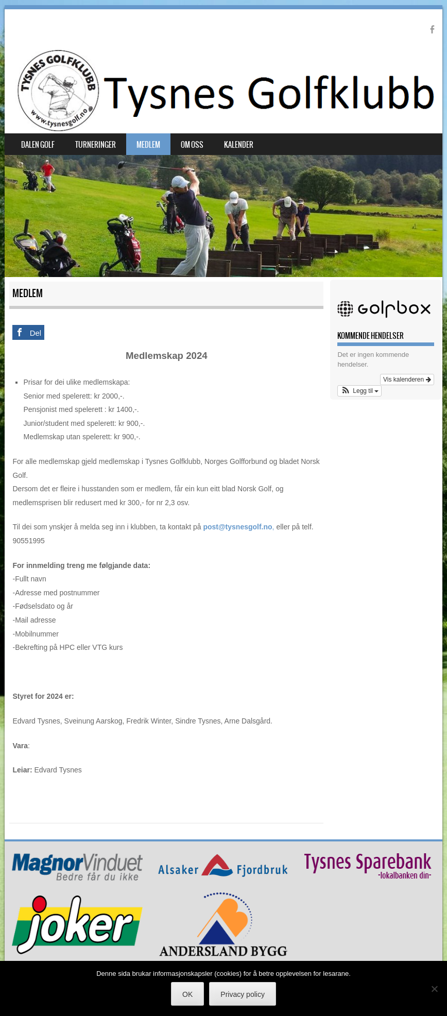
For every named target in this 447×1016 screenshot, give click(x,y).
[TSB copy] (369, 880)
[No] (434, 989)
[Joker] (77, 952)
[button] (359, 391)
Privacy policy (242, 994)
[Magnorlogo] (77, 878)
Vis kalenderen (407, 379)
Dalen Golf (38, 144)
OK (187, 994)
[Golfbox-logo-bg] (385, 319)
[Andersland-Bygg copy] (223, 954)
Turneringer (95, 144)
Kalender (238, 144)
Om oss (192, 144)
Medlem (148, 144)
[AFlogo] (223, 875)
